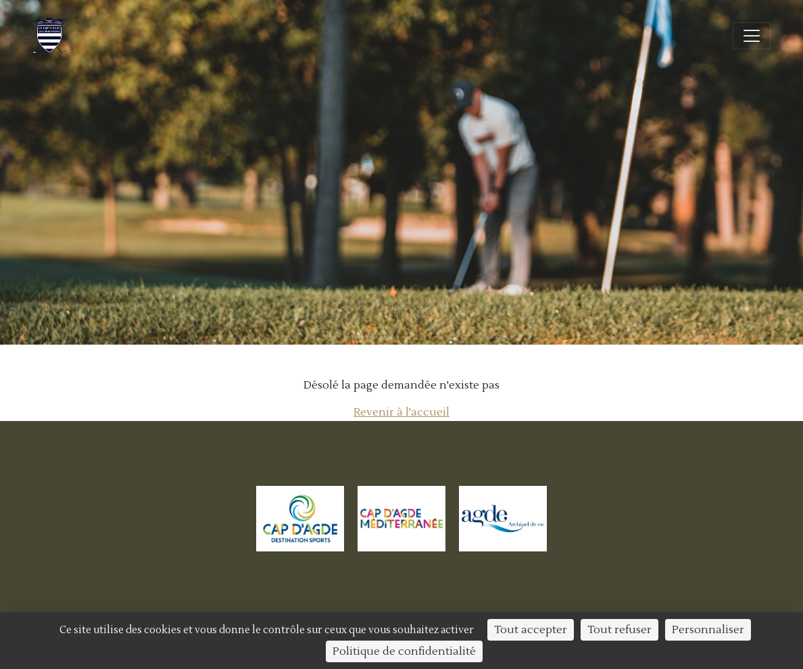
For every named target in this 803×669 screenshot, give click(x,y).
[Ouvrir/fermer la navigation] (752, 35)
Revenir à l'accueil (401, 412)
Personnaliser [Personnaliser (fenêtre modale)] (708, 630)
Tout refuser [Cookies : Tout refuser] (619, 630)
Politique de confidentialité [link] (404, 651)
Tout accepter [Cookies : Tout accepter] (530, 630)
